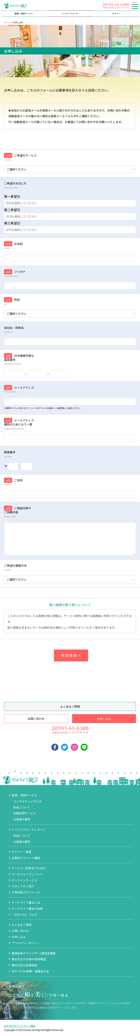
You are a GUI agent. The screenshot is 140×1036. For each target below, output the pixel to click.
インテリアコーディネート (28, 830)
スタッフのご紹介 (23, 886)
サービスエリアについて (27, 874)
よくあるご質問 (70, 706)
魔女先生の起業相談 (24, 965)
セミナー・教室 (22, 852)
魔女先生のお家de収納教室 (29, 959)
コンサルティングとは (27, 801)
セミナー (116, 13)
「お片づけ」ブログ (24, 915)
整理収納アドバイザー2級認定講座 (34, 953)
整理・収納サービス (24, 13)
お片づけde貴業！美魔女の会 (30, 971)
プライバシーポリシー (26, 943)
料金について (21, 807)
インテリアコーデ (70, 13)
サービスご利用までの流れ (29, 868)
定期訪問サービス (24, 813)
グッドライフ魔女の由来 (27, 908)
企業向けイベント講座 (26, 858)
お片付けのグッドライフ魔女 (20, 1026)
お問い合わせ (35, 719)
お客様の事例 (21, 819)
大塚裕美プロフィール (26, 892)
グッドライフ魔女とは (26, 902)
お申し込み (104, 719)
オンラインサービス (24, 880)
